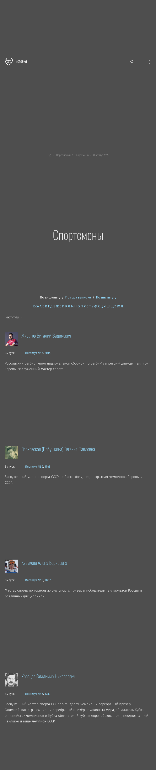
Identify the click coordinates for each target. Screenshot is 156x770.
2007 (48, 580)
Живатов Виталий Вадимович (46, 335)
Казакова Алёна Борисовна (44, 562)
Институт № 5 (34, 353)
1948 (47, 466)
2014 (47, 353)
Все (36, 306)
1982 (47, 694)
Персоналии (63, 155)
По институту (106, 297)
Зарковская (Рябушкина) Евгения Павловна (58, 449)
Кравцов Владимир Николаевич (48, 676)
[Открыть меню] (149, 61)
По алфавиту (50, 297)
